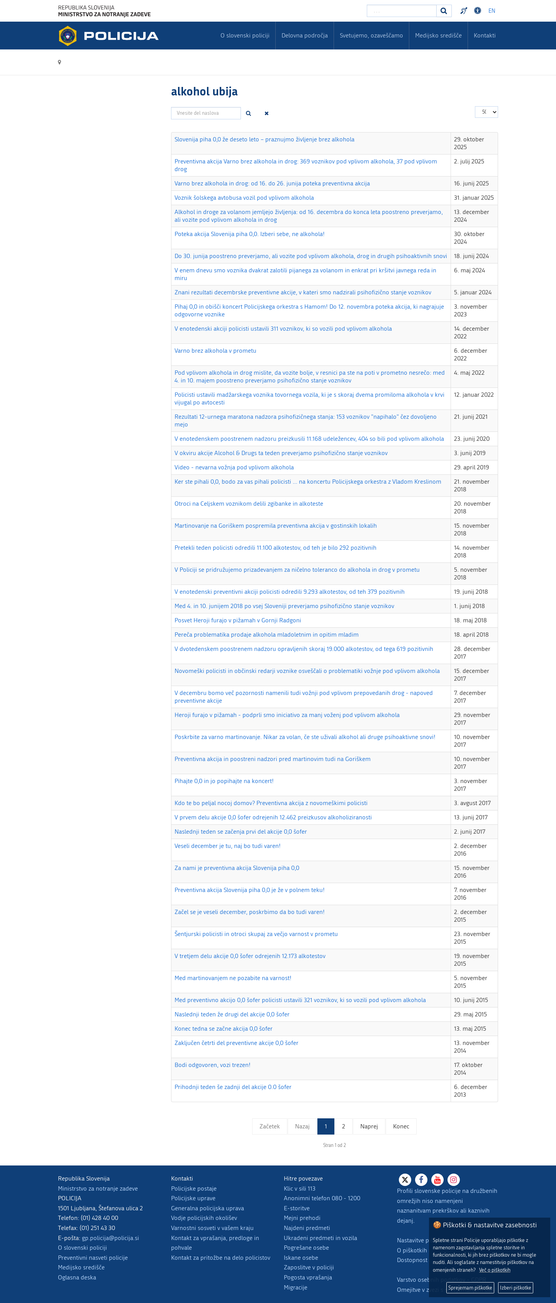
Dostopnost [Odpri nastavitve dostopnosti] (478, 10)
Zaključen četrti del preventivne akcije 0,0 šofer (236, 1042)
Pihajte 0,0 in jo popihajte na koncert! (224, 781)
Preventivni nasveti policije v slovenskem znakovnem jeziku (465, 10)
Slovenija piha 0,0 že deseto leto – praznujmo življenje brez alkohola (264, 139)
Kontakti (485, 35)
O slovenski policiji (82, 1247)
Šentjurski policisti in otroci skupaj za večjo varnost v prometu (256, 934)
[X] (405, 1180)
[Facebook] (421, 1180)
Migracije (295, 1287)
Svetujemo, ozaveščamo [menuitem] (371, 35)
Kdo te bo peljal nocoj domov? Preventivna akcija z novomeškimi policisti (271, 803)
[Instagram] (454, 1180)
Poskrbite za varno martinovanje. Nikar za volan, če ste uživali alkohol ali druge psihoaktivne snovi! (305, 737)
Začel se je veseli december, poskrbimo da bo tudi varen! (250, 912)
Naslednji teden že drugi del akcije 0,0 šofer (232, 1014)
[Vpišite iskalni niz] (402, 11)
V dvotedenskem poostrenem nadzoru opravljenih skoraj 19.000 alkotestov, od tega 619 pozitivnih (304, 648)
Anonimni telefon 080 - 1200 (322, 1198)
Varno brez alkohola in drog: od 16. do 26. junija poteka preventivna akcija (272, 183)
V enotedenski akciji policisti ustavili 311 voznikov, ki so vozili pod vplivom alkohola (283, 328)
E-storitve (297, 1208)
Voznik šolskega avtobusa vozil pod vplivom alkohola (244, 197)
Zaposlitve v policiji (309, 1267)
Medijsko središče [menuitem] (438, 35)
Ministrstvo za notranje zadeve (98, 1188)
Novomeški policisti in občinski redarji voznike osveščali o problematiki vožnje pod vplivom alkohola (307, 670)
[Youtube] (437, 1180)
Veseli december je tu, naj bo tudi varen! (228, 845)
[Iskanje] (444, 11)
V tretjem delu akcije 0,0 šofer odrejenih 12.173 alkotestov (250, 956)
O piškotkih (412, 1250)
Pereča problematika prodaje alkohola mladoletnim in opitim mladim (267, 634)
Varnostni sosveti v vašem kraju (212, 1228)
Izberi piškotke (515, 1288)
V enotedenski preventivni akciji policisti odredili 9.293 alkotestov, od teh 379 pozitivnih (290, 591)
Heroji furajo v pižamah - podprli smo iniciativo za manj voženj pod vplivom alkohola (287, 715)
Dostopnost (412, 1260)
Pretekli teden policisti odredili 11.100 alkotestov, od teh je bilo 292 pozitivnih (275, 547)
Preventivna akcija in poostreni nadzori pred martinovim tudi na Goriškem (273, 759)
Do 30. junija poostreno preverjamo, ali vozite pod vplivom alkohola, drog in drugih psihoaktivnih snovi (311, 256)
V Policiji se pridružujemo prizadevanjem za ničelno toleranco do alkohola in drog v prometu (297, 569)
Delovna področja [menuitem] (304, 35)
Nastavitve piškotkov (424, 1240)
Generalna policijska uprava (207, 1208)
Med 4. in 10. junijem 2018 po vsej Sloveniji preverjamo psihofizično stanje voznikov (284, 606)
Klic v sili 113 (299, 1188)
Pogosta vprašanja (308, 1277)
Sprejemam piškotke (470, 1288)
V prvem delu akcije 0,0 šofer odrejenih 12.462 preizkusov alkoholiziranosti (273, 817)
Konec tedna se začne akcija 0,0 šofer (224, 1028)
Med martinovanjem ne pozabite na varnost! (233, 978)
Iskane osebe (301, 1257)
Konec (401, 1126)
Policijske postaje (194, 1188)
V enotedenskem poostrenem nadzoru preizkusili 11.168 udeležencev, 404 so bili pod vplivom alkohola (309, 438)
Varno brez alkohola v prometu (215, 350)
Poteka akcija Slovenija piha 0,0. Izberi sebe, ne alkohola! (250, 234)
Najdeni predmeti (307, 1228)
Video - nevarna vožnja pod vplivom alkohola (234, 467)
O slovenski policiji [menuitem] (245, 35)
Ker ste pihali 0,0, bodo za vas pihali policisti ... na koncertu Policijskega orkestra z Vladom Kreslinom (308, 481)
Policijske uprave (193, 1198)
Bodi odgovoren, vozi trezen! (213, 1065)
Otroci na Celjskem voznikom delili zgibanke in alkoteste (249, 503)
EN (491, 11)
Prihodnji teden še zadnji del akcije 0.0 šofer (233, 1087)
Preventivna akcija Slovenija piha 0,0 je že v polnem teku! (250, 890)
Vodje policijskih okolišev (204, 1217)
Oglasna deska (77, 1277)
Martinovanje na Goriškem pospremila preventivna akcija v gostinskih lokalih (276, 525)
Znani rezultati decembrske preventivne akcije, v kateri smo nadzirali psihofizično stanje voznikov (303, 292)
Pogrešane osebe (306, 1247)
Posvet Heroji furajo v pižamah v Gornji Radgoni (238, 620)
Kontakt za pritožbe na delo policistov (220, 1257)
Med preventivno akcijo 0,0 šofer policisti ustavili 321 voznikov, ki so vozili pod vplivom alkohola (300, 1000)
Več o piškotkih (494, 1270)
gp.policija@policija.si (110, 1238)
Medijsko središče (81, 1267)
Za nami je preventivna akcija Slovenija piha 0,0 (237, 867)
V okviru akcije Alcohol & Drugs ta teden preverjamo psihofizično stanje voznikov (281, 453)
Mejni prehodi (302, 1217)
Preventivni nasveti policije (93, 1257)
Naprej (369, 1126)
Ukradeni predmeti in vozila (320, 1238)
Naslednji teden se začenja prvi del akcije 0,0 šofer (241, 831)
